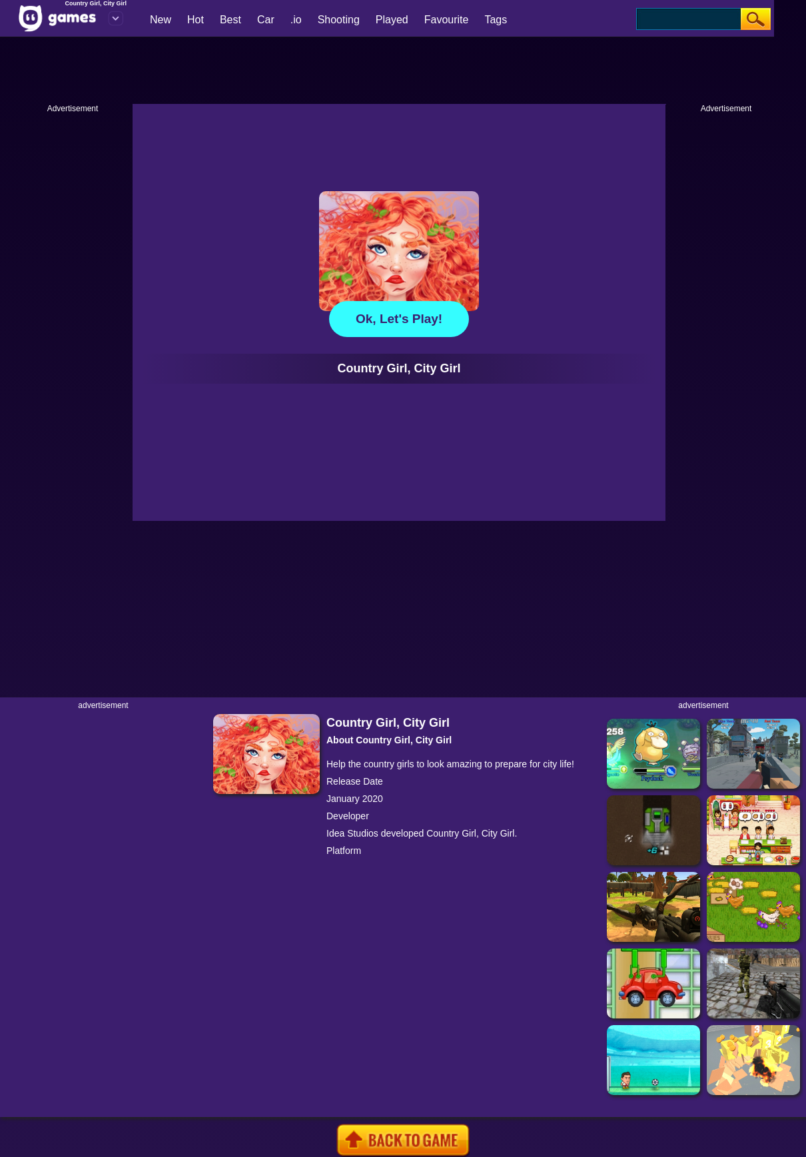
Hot (195, 19)
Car (265, 19)
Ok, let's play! (399, 319)
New (160, 19)
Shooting (339, 19)
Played (392, 19)
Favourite (446, 19)
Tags (495, 19)
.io (296, 19)
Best (230, 19)
